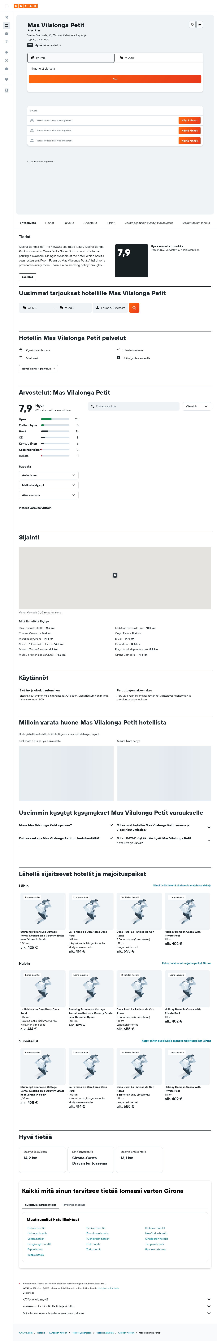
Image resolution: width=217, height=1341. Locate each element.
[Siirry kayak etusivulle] (26, 6)
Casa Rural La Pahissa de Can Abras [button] (135, 933)
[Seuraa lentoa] (6, 60)
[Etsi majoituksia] (6, 25)
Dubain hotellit (36, 1228)
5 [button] (65, 102)
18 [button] (56, 121)
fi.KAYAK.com (26, 1332)
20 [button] (74, 121)
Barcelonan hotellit (97, 1233)
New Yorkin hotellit (156, 1233)
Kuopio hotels (36, 1255)
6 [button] (75, 102)
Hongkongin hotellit (39, 1244)
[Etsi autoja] (6, 33)
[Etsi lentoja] (6, 17)
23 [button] (102, 121)
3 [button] (47, 102)
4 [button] (56, 102)
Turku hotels (93, 1249)
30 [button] (102, 130)
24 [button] (47, 130)
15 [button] (93, 112)
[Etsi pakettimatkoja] (6, 41)
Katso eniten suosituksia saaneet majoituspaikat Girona (176, 1040)
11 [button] (56, 112)
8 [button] (93, 102)
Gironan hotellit (126, 1332)
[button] (6, 6)
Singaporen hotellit (156, 1238)
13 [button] (74, 112)
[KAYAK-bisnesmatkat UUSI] (6, 68)
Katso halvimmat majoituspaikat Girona (186, 963)
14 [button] (83, 112)
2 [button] (102, 93)
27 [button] (74, 130)
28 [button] (83, 130)
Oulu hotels (93, 1244)
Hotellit (41, 1332)
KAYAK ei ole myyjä (117, 1299)
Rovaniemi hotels (155, 1249)
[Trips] (6, 79)
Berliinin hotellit (95, 1228)
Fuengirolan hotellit (97, 1238)
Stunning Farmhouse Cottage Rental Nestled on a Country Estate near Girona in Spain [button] (42, 935)
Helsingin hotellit (37, 1233)
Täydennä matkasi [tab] (73, 1204)
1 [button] (92, 93)
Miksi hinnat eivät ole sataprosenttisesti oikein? (117, 1313)
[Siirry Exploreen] (6, 52)
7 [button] (84, 102)
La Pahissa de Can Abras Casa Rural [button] (88, 933)
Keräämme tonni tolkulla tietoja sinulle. (117, 1306)
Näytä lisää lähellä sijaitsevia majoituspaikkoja (182, 885)
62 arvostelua (52, 45)
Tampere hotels (154, 1244)
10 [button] (47, 112)
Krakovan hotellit (155, 1228)
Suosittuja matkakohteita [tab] (40, 1204)
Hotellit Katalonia (105, 1332)
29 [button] (93, 130)
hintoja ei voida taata (108, 1288)
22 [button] (93, 121)
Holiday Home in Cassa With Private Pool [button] (183, 933)
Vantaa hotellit (36, 1238)
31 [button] (47, 139)
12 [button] (65, 112)
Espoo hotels (35, 1249)
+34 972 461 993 (38, 40)
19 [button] (65, 121)
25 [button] (56, 130)
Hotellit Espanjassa (81, 1332)
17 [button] (47, 121)
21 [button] (83, 121)
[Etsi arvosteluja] (136, 406)
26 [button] (65, 130)
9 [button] (102, 102)
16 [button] (102, 112)
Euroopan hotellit (58, 1332)
